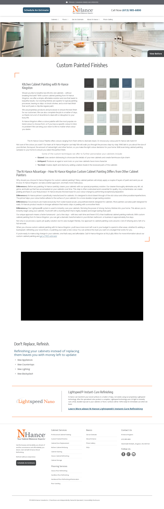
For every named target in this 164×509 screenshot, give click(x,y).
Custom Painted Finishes (59, 439)
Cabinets (54, 19)
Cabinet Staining (56, 452)
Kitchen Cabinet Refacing (59, 447)
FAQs (88, 447)
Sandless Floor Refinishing (60, 475)
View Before (156, 53)
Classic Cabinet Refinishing (60, 456)
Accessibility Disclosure (92, 500)
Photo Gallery (108, 19)
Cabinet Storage (56, 460)
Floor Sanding (55, 483)
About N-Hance (92, 19)
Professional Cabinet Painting (61, 435)
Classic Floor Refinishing (59, 471)
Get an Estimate (77, 19)
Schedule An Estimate (26, 463)
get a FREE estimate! (48, 236)
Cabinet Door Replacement (60, 443)
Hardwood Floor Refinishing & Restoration (65, 479)
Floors (64, 19)
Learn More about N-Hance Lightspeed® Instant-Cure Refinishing (105, 408)
